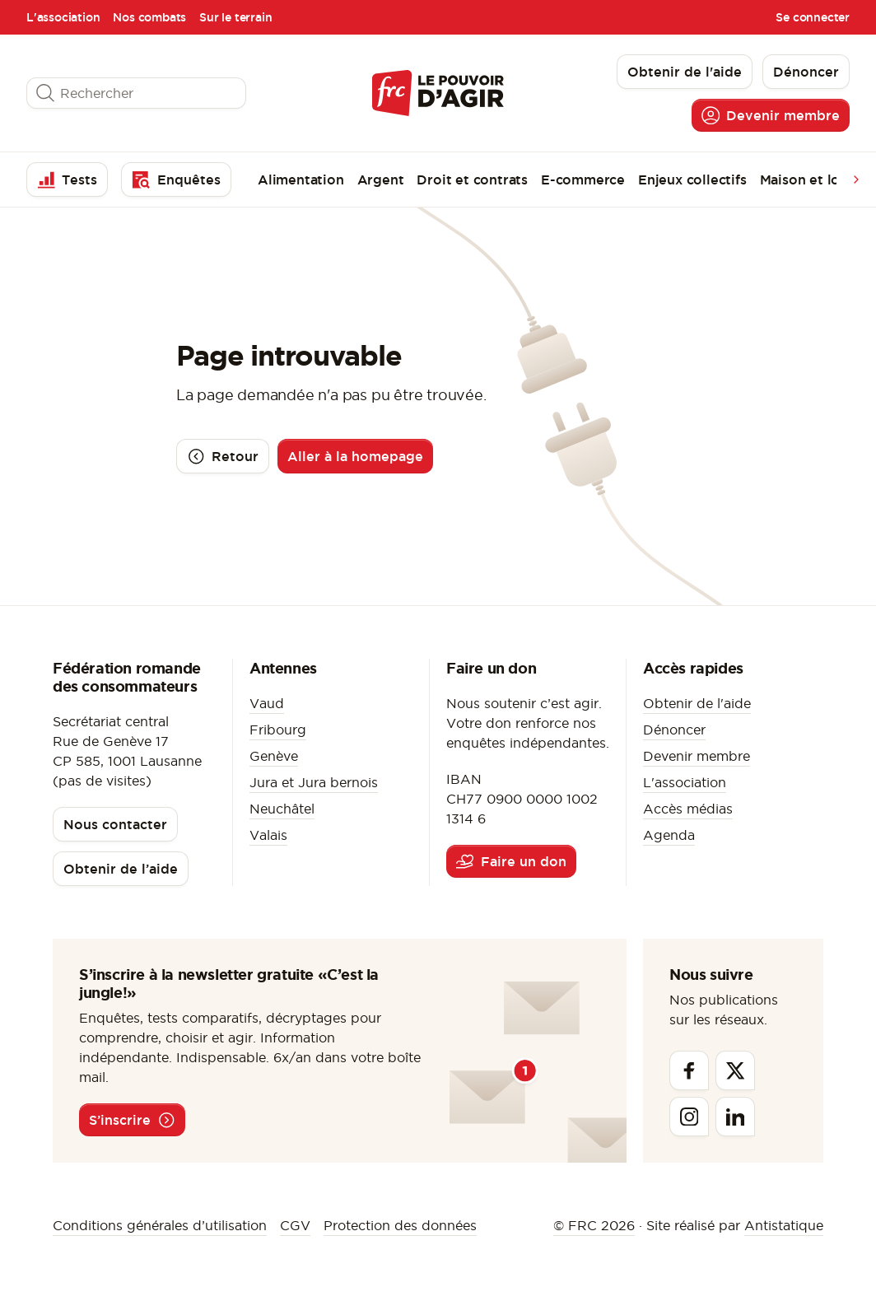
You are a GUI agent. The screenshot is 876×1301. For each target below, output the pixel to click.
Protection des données (400, 1225)
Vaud (266, 703)
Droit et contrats (472, 179)
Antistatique (783, 1225)
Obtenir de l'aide (697, 703)
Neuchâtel (282, 808)
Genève (273, 755)
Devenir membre (696, 755)
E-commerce (583, 179)
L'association (63, 17)
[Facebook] (689, 1070)
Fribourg (277, 729)
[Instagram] (689, 1116)
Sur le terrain (235, 17)
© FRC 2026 (594, 1225)
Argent (380, 179)
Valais (268, 835)
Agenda (669, 835)
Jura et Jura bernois (313, 782)
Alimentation (301, 179)
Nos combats (149, 17)
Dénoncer (674, 729)
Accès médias (688, 808)
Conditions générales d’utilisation (160, 1225)
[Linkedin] (735, 1116)
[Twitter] (735, 1070)
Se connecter (813, 17)
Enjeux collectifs (692, 179)
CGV (295, 1225)
